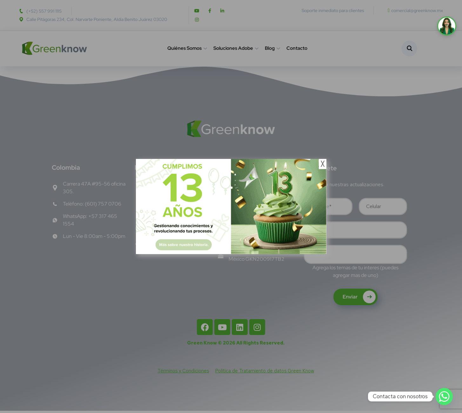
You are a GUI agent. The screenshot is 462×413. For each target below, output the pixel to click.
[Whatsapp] (444, 396)
